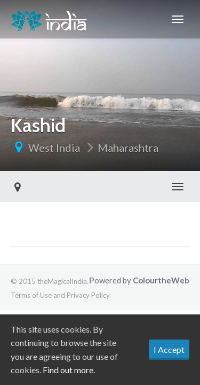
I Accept (169, 349)
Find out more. (69, 370)
